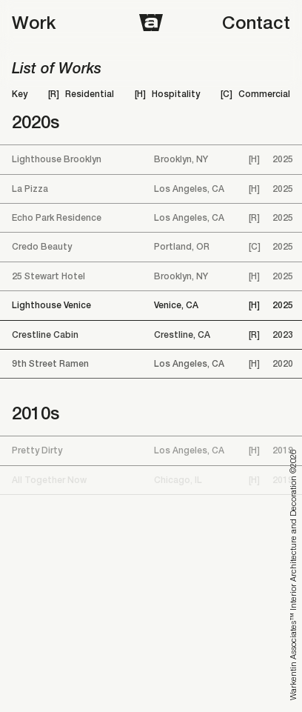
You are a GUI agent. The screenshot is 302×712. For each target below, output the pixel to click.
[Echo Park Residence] (151, 218)
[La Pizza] (151, 189)
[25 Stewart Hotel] (151, 276)
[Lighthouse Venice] (151, 305)
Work (34, 22)
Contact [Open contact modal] (256, 22)
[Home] (151, 23)
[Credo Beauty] (151, 247)
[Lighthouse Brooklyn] (151, 159)
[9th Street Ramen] (151, 364)
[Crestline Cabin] (151, 335)
